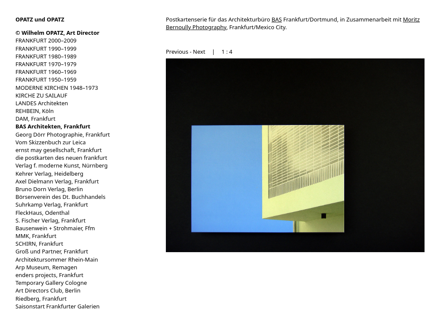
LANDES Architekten (41, 103)
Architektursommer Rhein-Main (56, 259)
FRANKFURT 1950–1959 (45, 79)
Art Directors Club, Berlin (47, 290)
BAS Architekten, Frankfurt (52, 126)
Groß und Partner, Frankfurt (51, 251)
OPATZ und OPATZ (39, 19)
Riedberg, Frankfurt (41, 298)
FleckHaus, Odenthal (42, 212)
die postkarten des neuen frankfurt (61, 158)
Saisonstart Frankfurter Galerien (57, 306)
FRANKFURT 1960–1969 (45, 72)
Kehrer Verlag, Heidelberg (49, 173)
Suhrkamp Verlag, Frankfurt (51, 204)
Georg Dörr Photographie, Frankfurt (62, 134)
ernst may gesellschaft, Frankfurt (58, 150)
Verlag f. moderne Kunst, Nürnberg (61, 165)
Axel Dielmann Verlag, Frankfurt (57, 181)
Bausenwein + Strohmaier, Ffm (55, 228)
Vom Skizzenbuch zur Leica (50, 142)
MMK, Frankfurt (35, 236)
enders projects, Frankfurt (49, 275)
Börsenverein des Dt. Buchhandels (60, 197)
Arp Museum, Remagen (46, 267)
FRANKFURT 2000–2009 (45, 40)
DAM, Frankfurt (35, 118)
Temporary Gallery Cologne (51, 283)
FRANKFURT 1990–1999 (45, 48)
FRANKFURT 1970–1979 (45, 64)
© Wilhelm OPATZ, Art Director (57, 33)
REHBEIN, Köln (34, 111)
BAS (277, 19)
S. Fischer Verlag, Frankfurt (50, 220)
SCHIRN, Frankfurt (39, 243)
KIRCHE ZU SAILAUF (41, 95)
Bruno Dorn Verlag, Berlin (49, 189)
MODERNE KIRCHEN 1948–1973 (56, 87)
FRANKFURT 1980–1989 (45, 56)
